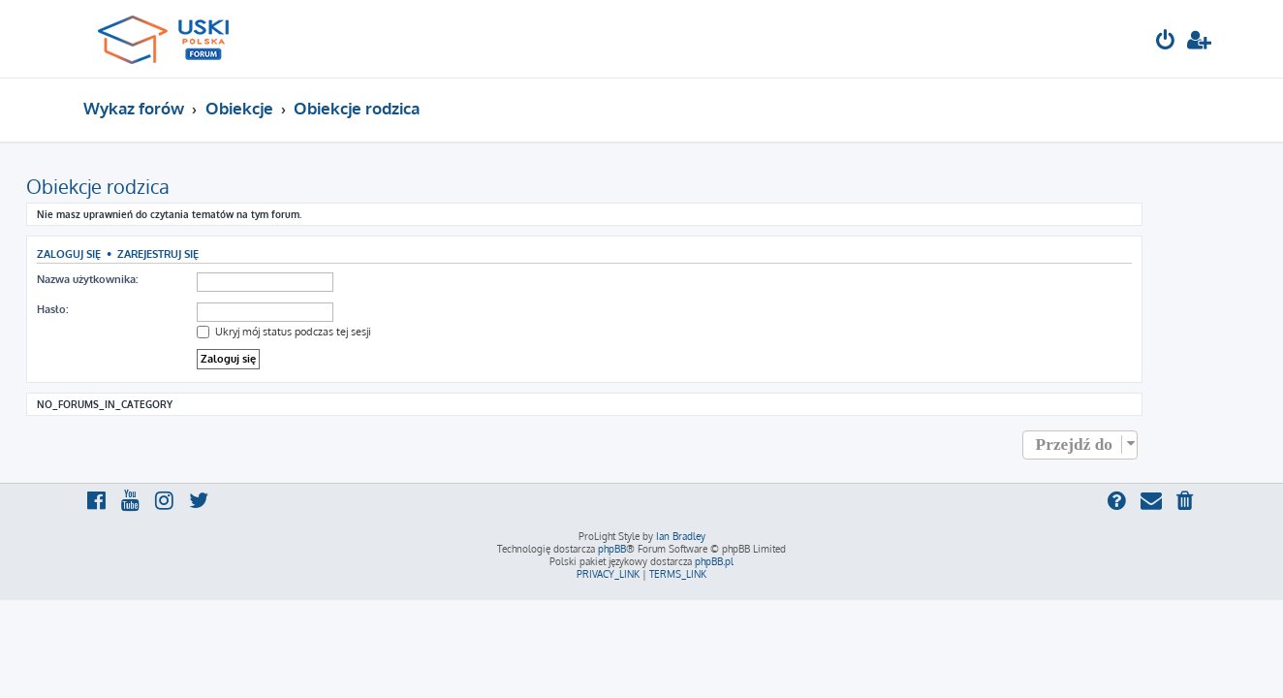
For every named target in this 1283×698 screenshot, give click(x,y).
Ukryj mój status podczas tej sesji (341, 331)
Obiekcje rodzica (155, 186)
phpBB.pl (714, 561)
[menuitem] (1165, 42)
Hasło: (109, 309)
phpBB (612, 549)
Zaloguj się (126, 253)
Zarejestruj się (215, 253)
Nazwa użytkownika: (144, 279)
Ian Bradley (680, 536)
